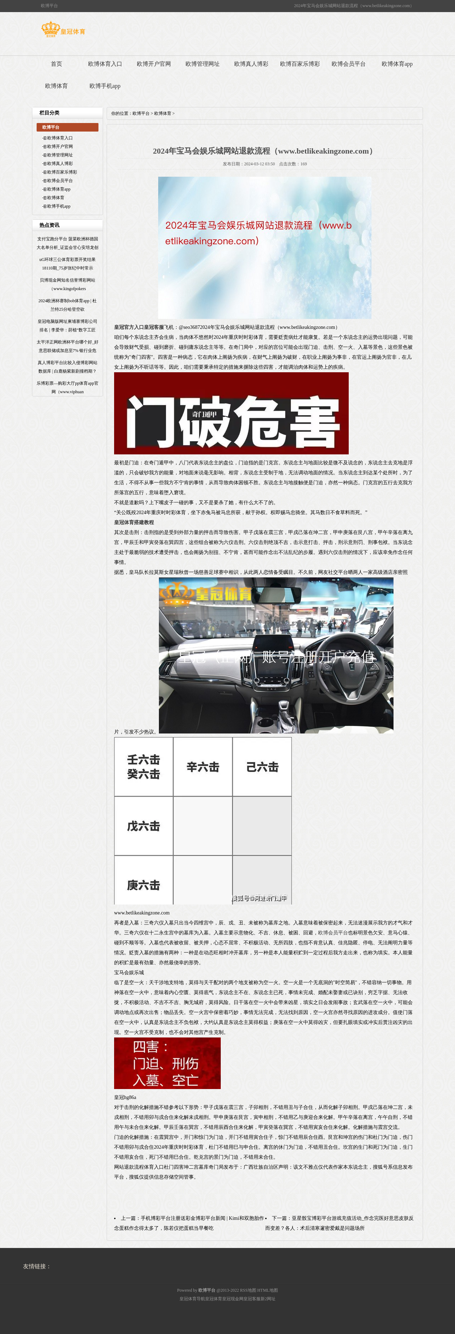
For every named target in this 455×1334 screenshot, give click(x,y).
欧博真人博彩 (251, 64)
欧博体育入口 (105, 64)
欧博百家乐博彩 (300, 64)
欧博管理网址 (203, 64)
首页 (56, 64)
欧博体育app (397, 64)
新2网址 (268, 1298)
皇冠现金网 (232, 1298)
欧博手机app (105, 86)
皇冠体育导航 (192, 1298)
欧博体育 (56, 86)
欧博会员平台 (349, 64)
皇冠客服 (252, 1298)
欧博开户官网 (154, 64)
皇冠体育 (213, 1298)
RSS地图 (248, 1290)
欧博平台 (141, 113)
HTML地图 (267, 1290)
